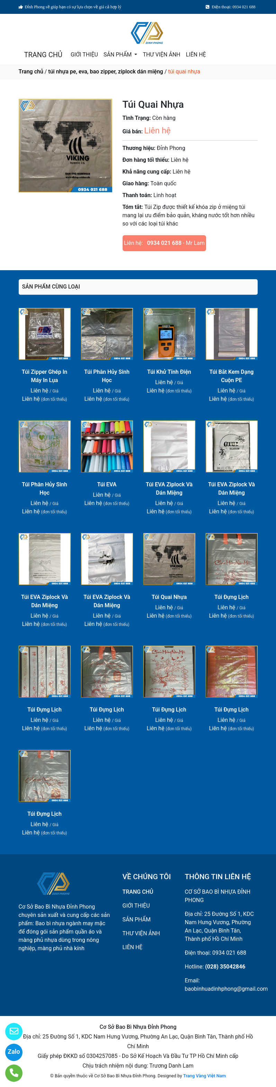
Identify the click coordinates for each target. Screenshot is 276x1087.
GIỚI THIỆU (84, 54)
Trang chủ (31, 71)
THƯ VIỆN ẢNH (161, 54)
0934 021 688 (164, 243)
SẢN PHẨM (118, 54)
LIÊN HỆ (196, 54)
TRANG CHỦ (43, 55)
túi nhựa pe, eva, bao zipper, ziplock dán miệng (105, 71)
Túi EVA (107, 484)
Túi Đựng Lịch (231, 597)
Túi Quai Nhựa (169, 597)
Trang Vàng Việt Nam (204, 1075)
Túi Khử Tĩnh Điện (169, 372)
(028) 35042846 (225, 966)
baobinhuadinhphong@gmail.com (226, 989)
